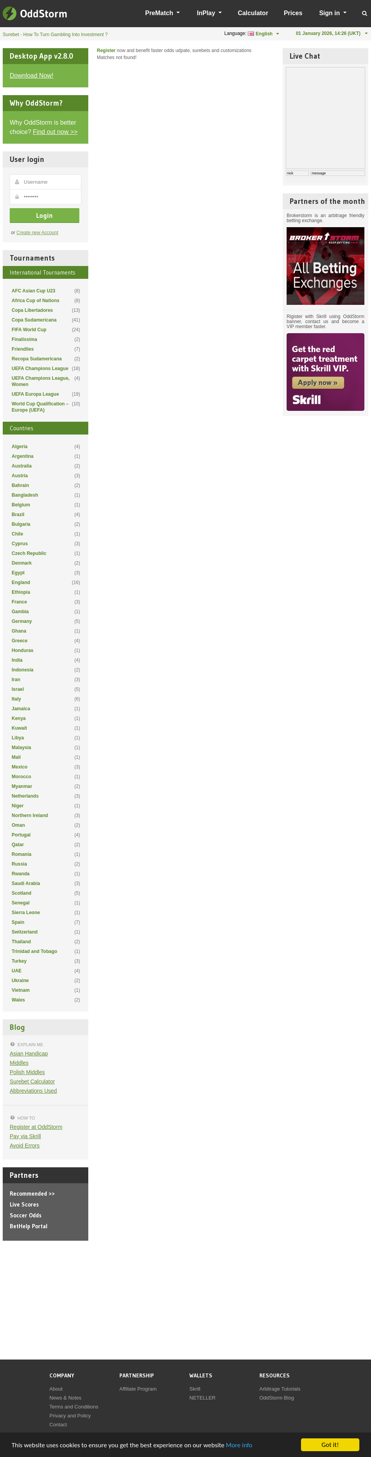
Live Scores (24, 1204)
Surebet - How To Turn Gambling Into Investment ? (55, 34)
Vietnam (46, 990)
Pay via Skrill (25, 1136)
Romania (46, 854)
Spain (46, 922)
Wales (46, 1000)
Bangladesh (46, 495)
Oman (46, 825)
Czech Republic (46, 553)
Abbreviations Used (33, 1091)
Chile (46, 534)
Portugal (46, 835)
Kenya (46, 718)
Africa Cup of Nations (46, 300)
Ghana (46, 631)
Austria (46, 476)
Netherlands (46, 796)
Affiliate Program (138, 1389)
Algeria (46, 446)
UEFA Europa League (46, 394)
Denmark (46, 563)
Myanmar (46, 786)
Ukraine (46, 980)
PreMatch (159, 13)
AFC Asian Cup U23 (46, 291)
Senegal (46, 903)
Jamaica (46, 709)
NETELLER (202, 1398)
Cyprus (46, 544)
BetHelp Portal (28, 1226)
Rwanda (46, 874)
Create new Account (37, 232)
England (46, 582)
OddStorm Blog (276, 1398)
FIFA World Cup (46, 330)
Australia (46, 466)
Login (44, 215)
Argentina (46, 456)
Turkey (46, 961)
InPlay (206, 13)
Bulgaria (46, 524)
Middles (19, 1063)
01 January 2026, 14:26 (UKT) (328, 33)
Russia (46, 864)
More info (239, 1445)
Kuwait (46, 728)
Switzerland (46, 932)
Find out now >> (55, 132)
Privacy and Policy (70, 1416)
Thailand (46, 942)
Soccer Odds (26, 1215)
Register (106, 50)
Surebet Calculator (32, 1081)
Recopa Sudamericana (46, 359)
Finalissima (46, 339)
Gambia (46, 612)
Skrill (194, 1389)
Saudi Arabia (46, 883)
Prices (293, 13)
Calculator (253, 13)
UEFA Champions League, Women (46, 381)
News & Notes (65, 1398)
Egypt (46, 573)
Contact (58, 1424)
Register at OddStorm (36, 1127)
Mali (46, 757)
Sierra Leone (46, 912)
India (46, 660)
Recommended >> (32, 1193)
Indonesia (46, 670)
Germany (46, 621)
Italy (46, 699)
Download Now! (31, 75)
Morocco (46, 777)
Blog (17, 1027)
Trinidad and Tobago (46, 951)
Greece (46, 641)
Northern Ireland (46, 815)
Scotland (46, 893)
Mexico (46, 767)
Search (364, 13)
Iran (46, 679)
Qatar (46, 845)
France (46, 602)
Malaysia (46, 747)
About (56, 1389)
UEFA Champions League (46, 368)
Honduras (46, 650)
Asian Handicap (29, 1053)
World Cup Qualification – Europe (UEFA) (46, 407)
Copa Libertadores (46, 310)
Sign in (329, 13)
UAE (46, 971)
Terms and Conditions (73, 1407)
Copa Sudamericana (46, 320)
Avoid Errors (25, 1145)
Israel (46, 689)
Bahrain (46, 485)
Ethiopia (46, 592)
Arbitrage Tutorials (280, 1389)
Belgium (46, 505)
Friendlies (46, 349)
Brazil (46, 514)
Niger (46, 806)
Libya (46, 738)
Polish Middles (27, 1072)
